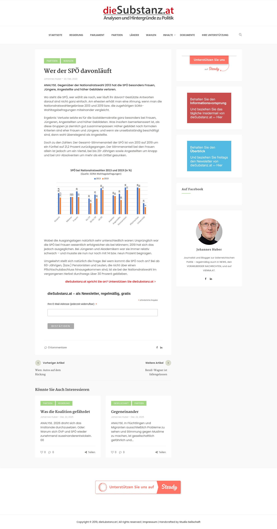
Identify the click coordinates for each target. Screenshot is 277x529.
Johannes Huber (53, 78)
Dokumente (187, 35)
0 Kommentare (55, 347)
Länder (134, 35)
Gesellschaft (121, 403)
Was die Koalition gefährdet (65, 412)
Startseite (55, 35)
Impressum (150, 522)
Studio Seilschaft (189, 522)
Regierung (76, 35)
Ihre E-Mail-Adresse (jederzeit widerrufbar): (72, 304)
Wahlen (151, 35)
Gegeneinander (124, 412)
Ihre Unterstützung (215, 35)
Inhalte (168, 35)
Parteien (117, 35)
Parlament (97, 35)
